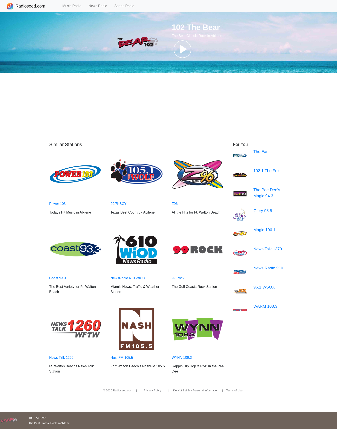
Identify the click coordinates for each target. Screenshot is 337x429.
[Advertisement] (168, 107)
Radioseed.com (30, 6)
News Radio (100, 6)
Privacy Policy (152, 390)
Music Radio (73, 6)
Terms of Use (234, 390)
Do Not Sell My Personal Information (195, 390)
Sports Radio (126, 6)
